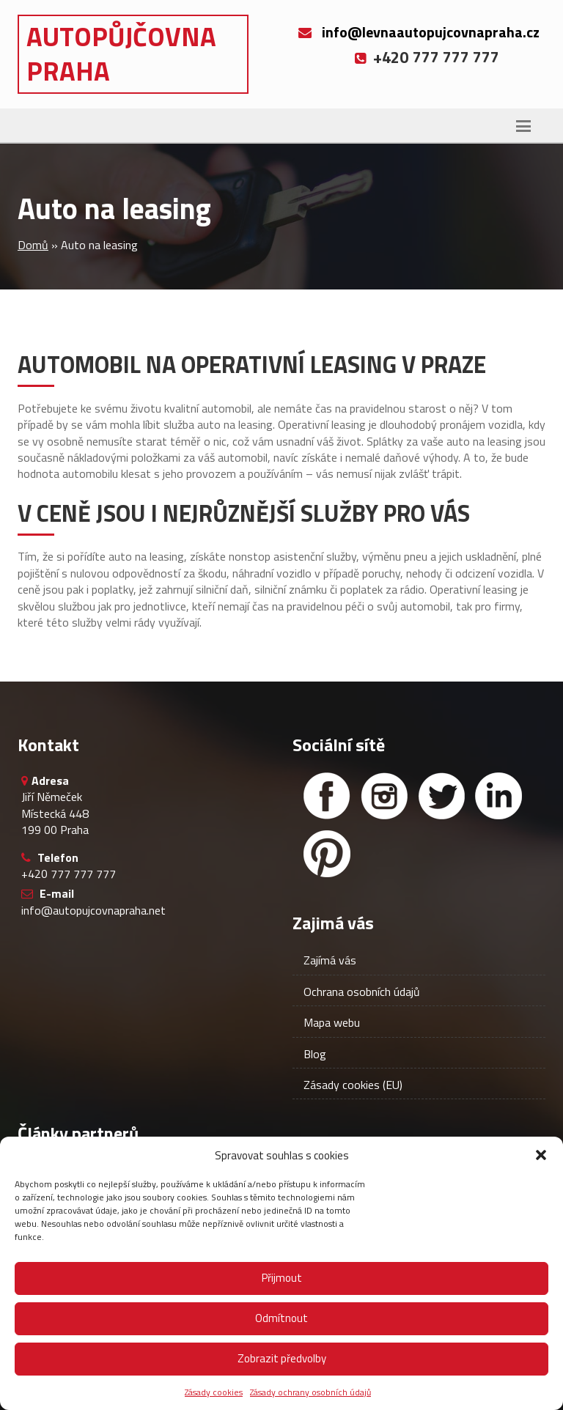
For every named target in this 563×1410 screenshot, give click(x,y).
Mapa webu (331, 1022)
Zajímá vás (329, 960)
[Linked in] (498, 795)
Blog (314, 1054)
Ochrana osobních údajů (361, 991)
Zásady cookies (214, 1392)
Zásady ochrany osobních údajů (310, 1392)
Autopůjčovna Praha (121, 53)
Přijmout (282, 1277)
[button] (541, 1155)
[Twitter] (441, 795)
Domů (33, 245)
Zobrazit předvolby (282, 1358)
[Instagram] (384, 795)
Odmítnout (281, 1318)
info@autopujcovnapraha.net (93, 910)
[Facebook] (326, 795)
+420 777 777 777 (68, 873)
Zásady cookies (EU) (352, 1084)
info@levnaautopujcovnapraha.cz (431, 32)
